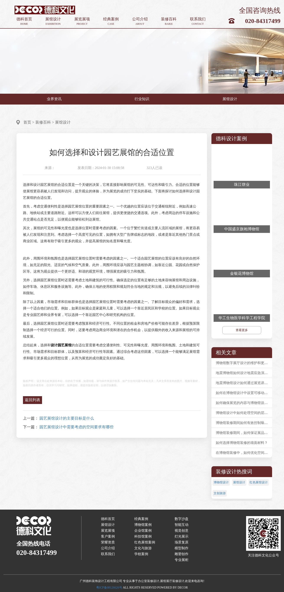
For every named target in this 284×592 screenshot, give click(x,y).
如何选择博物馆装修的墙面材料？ (242, 443)
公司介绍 (140, 21)
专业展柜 (181, 560)
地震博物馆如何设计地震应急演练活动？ (247, 373)
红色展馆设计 (259, 482)
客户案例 (108, 536)
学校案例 (141, 554)
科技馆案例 (143, 536)
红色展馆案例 (144, 542)
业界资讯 (54, 99)
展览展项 (82, 21)
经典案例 (111, 21)
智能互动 (181, 525)
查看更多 (242, 330)
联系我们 (198, 21)
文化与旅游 (143, 548)
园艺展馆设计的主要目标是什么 (66, 418)
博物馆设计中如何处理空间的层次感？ (245, 413)
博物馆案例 (143, 525)
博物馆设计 (221, 482)
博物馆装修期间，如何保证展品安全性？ (247, 433)
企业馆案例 (143, 530)
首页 (27, 122)
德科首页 (24, 21)
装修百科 (169, 21)
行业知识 (142, 99)
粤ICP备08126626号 (109, 587)
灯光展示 (181, 536)
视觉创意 (181, 530)
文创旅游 (220, 493)
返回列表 (32, 400)
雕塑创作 (181, 554)
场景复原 (181, 542)
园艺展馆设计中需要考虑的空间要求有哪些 (76, 427)
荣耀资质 (108, 542)
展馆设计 (53, 21)
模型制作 (181, 548)
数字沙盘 (181, 519)
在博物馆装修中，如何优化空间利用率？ (247, 453)
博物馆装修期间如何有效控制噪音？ (243, 423)
